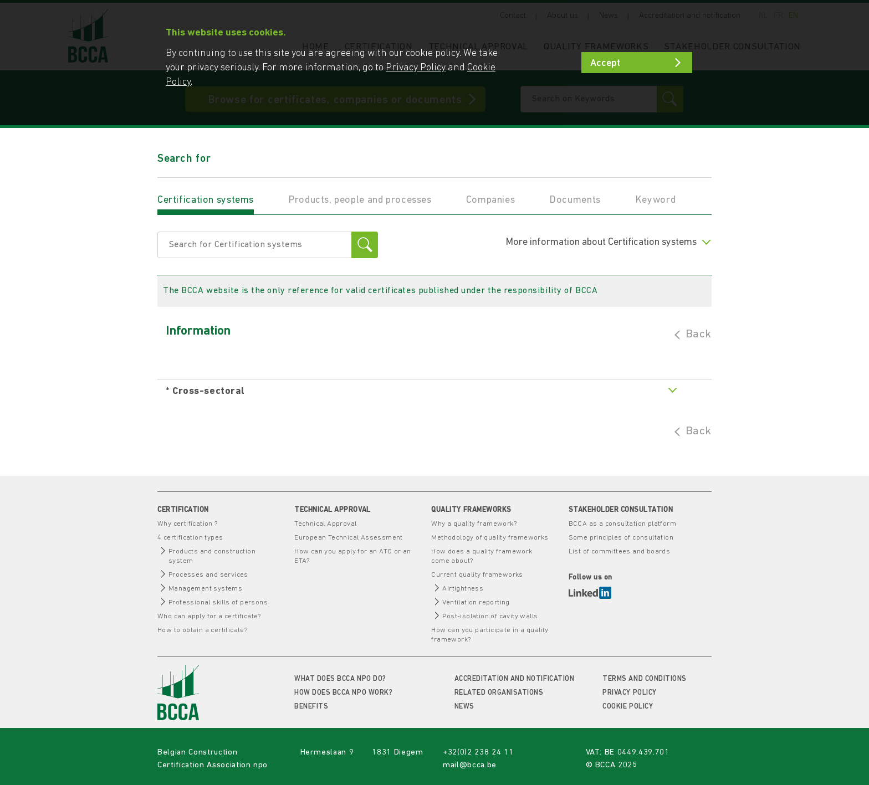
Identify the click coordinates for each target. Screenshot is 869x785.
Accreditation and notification (514, 679)
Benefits (311, 706)
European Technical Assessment (348, 537)
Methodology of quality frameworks (489, 537)
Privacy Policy (629, 692)
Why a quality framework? (474, 523)
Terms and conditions (644, 679)
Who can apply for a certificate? (209, 616)
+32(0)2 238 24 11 (478, 752)
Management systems (205, 588)
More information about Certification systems (608, 242)
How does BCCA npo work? (343, 692)
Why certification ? (187, 523)
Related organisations (499, 692)
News (464, 706)
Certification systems (205, 200)
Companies (490, 200)
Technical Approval (325, 523)
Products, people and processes (360, 200)
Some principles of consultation (621, 537)
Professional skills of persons (218, 602)
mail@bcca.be (470, 765)
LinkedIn (590, 593)
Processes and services (208, 574)
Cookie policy (627, 706)
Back (699, 334)
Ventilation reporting (475, 602)
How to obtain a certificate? (202, 630)
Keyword (655, 200)
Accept (605, 63)
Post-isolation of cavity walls (490, 616)
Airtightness (462, 588)
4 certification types (190, 537)
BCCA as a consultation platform (622, 523)
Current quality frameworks (477, 574)
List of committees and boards (620, 551)
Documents (575, 200)
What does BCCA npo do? (340, 679)
